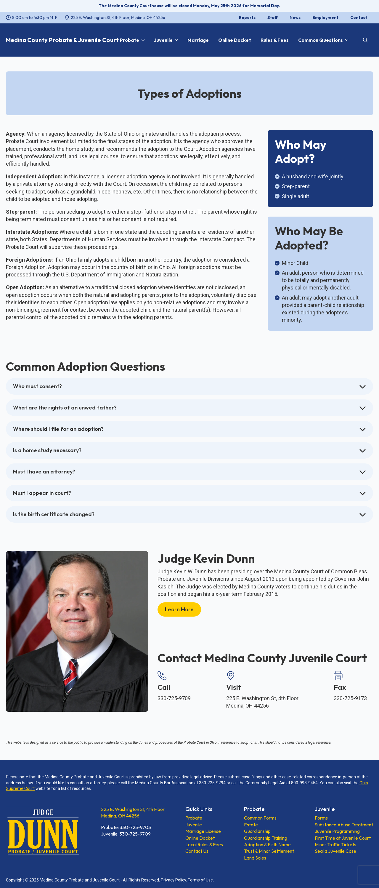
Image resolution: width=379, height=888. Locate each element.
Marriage (198, 40)
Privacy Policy (173, 880)
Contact (358, 17)
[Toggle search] (365, 40)
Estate (251, 825)
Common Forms (260, 818)
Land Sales (255, 858)
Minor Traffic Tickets (335, 844)
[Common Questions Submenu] (345, 40)
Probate (129, 40)
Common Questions (320, 40)
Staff (272, 17)
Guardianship (257, 831)
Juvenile (163, 40)
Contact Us (196, 851)
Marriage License (203, 831)
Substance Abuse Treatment (344, 825)
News (295, 17)
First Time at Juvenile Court (343, 838)
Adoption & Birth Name (267, 844)
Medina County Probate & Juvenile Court (62, 40)
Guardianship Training (265, 838)
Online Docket (234, 40)
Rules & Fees (275, 40)
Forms (321, 818)
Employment (325, 17)
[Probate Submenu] (141, 40)
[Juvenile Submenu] (175, 40)
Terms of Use (200, 880)
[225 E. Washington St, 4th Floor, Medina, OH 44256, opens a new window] (115, 18)
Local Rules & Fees (204, 844)
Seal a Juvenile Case (335, 851)
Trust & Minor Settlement (269, 851)
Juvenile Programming (337, 831)
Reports (247, 17)
